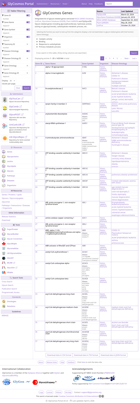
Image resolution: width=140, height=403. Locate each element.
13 (36, 114)
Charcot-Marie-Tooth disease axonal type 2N (123, 124)
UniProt (38, 21)
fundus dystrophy (119, 194)
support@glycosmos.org (91, 392)
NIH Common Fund (97, 383)
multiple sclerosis (119, 86)
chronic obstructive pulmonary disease (124, 105)
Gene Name (8, 22)
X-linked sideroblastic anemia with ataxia (124, 182)
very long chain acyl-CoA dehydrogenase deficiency (122, 342)
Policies (58, 392)
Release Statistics (9, 216)
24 (36, 187)
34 (36, 307)
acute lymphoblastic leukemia (124, 94)
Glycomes (6, 202)
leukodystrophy (118, 132)
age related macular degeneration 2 (120, 188)
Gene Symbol (8, 29)
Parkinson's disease (120, 78)
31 (36, 263)
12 (36, 104)
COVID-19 (116, 76)
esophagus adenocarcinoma (123, 215)
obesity (115, 164)
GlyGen (57, 373)
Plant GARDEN (72, 21)
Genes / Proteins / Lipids (12, 194)
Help (91, 4)
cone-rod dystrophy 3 (120, 191)
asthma (115, 102)
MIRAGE (5, 315)
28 (36, 230)
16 (36, 123)
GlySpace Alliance (35, 373)
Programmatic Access (10, 292)
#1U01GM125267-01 (118, 383)
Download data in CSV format (59, 355)
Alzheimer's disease (120, 73)
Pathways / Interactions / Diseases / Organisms (16, 206)
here (83, 362)
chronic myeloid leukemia (122, 209)
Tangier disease (118, 156)
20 (36, 168)
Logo (41, 392)
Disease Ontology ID (11, 58)
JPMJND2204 (109, 373)
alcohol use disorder (120, 322)
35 (36, 322)
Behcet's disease (118, 88)
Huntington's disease (120, 145)
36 (36, 332)
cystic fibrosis (117, 108)
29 (36, 245)
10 (36, 88)
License (49, 392)
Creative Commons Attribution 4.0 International (81, 396)
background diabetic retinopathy (120, 82)
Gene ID (6, 15)
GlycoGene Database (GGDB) (54, 21)
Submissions (16, 94)
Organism (7, 37)
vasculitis (115, 111)
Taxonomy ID (8, 44)
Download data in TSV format (86, 355)
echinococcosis (118, 243)
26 (36, 218)
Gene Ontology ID (10, 73)
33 (36, 294)
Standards (16, 297)
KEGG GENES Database (84, 18)
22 (36, 181)
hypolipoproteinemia (120, 161)
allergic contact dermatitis (122, 99)
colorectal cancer (119, 212)
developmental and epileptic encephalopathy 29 (123, 129)
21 (36, 174)
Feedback (98, 4)
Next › (127, 58)
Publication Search (9, 289)
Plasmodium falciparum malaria (121, 234)
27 (36, 224)
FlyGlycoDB (101, 14)
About (84, 4)
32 (36, 278)
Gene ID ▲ (39, 63)
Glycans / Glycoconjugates (12, 198)
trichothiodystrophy (120, 135)
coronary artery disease (121, 158)
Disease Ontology (10, 51)
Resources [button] (55, 4)
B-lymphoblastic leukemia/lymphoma (120, 203)
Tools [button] (65, 4)
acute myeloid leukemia (121, 96)
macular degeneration (121, 197)
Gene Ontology (9, 65)
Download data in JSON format (113, 355)
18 (36, 137)
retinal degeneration (120, 200)
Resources (16, 147)
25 (36, 202)
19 (36, 153)
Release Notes (52, 362)
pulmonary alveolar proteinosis (124, 174)
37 (36, 341)
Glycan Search (7, 285)
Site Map (68, 392)
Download (6, 220)
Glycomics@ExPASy (10, 375)
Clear (18, 88)
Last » (134, 58)
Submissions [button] (42, 4)
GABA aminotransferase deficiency (121, 141)
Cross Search (7, 281)
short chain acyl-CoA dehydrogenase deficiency (122, 326)
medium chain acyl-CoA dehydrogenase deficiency (122, 308)
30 (36, 252)
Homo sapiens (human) (103, 69)
